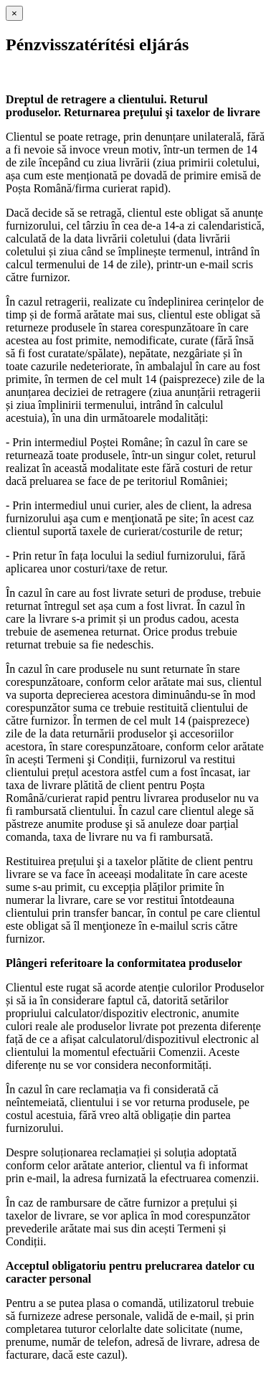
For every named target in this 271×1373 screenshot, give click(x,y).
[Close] (14, 13)
